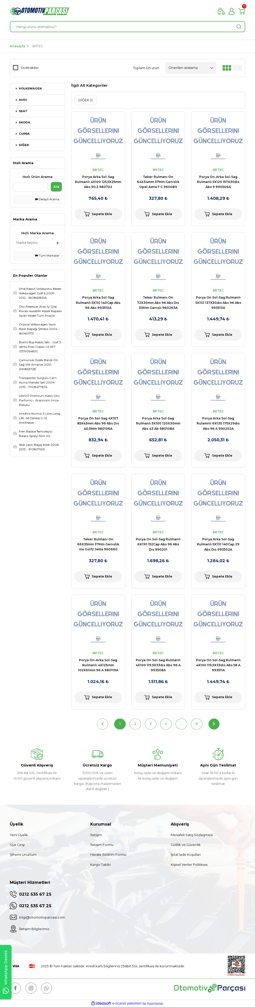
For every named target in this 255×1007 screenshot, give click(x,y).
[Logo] (39, 11)
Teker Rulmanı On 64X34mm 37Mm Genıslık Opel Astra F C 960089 (158, 182)
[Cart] (241, 11)
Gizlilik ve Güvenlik (186, 845)
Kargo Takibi (100, 864)
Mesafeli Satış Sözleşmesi (192, 835)
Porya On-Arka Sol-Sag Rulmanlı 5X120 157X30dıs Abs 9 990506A (218, 182)
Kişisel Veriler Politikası (189, 864)
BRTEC (37, 46)
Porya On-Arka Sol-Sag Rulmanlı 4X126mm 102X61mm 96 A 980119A (98, 665)
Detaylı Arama (47, 199)
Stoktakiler (30, 68)
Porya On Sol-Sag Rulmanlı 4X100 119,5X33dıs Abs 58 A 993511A (218, 665)
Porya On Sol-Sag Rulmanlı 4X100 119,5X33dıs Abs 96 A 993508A (158, 665)
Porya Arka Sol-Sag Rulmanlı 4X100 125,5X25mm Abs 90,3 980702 (98, 182)
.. (181, 724)
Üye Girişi (17, 845)
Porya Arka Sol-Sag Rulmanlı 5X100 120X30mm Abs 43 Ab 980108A (158, 423)
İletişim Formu (101, 845)
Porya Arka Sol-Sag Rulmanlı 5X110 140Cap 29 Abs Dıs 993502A (218, 544)
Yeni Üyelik (19, 835)
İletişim (96, 835)
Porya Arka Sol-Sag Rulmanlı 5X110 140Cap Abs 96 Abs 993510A (98, 303)
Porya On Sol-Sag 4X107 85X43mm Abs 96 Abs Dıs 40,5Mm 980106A (98, 423)
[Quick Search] (30, 186)
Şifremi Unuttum (23, 854)
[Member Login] (231, 11)
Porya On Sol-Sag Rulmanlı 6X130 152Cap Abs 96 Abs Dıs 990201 (158, 544)
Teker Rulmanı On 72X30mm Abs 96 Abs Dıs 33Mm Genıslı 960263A (158, 303)
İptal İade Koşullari (186, 854)
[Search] (127, 26)
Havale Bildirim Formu (108, 854)
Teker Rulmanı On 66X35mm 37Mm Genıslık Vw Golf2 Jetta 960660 (98, 544)
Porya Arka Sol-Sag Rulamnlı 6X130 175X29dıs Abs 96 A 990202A (218, 423)
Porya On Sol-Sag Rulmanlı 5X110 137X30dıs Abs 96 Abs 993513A (218, 303)
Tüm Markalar (47, 255)
